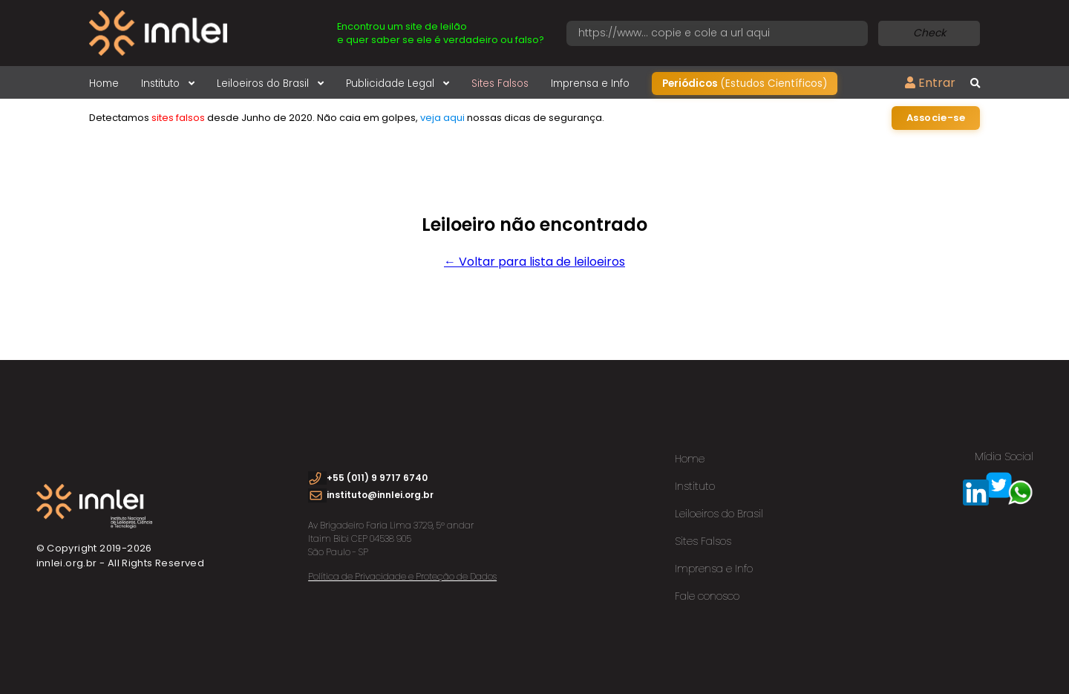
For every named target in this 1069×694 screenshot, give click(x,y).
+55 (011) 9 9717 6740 (377, 477)
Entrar (930, 82)
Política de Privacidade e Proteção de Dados (402, 576)
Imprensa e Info (590, 83)
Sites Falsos (500, 83)
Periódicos (744, 83)
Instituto (167, 83)
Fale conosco (707, 596)
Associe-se (935, 118)
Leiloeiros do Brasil (270, 83)
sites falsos (178, 118)
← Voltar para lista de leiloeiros (534, 261)
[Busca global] (975, 83)
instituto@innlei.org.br (380, 494)
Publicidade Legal (397, 83)
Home (104, 83)
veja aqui (442, 118)
